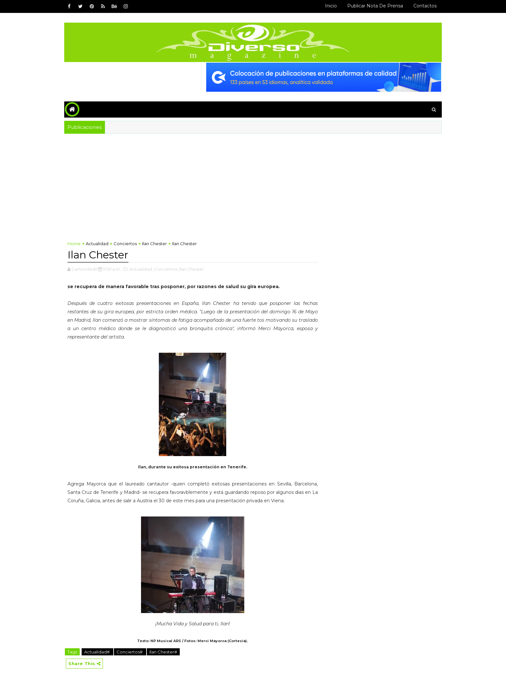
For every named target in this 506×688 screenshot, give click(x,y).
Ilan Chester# (163, 651)
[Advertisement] (192, 188)
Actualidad (97, 243)
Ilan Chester (154, 243)
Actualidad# (97, 651)
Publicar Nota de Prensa (375, 6)
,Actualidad (140, 269)
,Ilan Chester (191, 269)
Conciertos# (130, 651)
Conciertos (125, 243)
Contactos (425, 6)
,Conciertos (165, 269)
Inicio (331, 6)
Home (74, 243)
